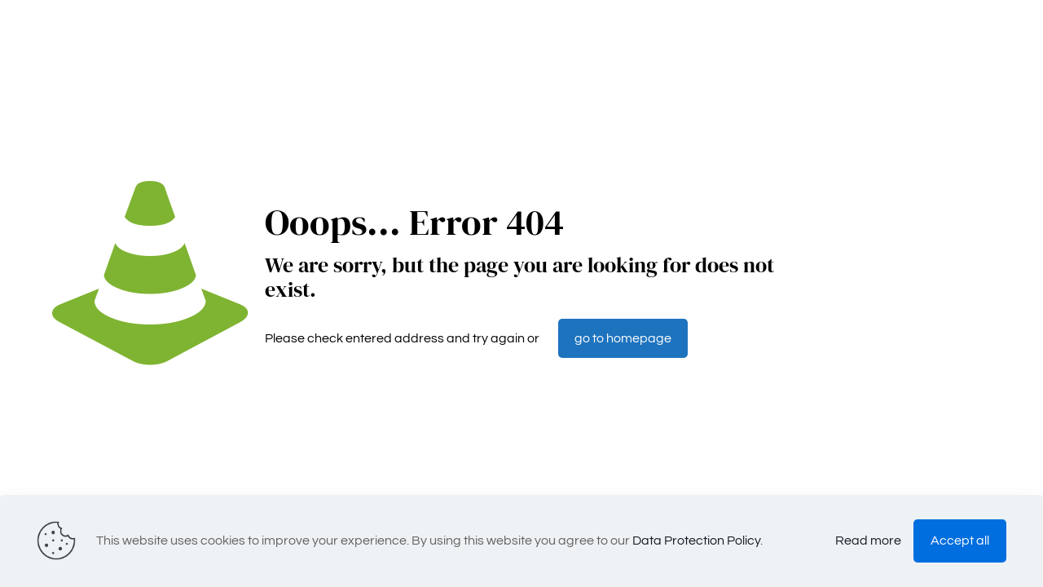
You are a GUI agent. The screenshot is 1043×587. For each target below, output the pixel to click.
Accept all (960, 540)
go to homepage (622, 338)
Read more (868, 540)
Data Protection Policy (696, 540)
